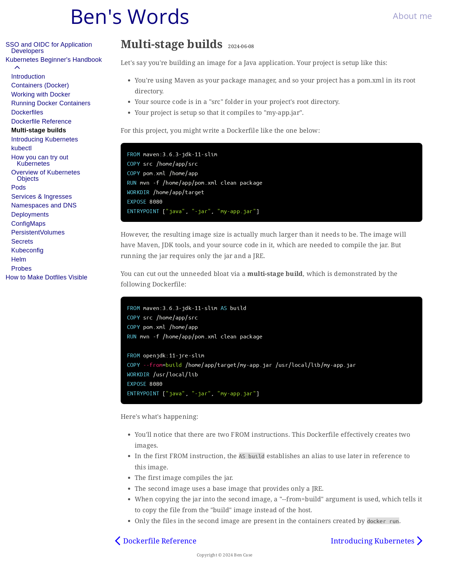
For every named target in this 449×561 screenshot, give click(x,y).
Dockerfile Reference (159, 541)
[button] (60, 63)
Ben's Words (129, 16)
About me (412, 15)
